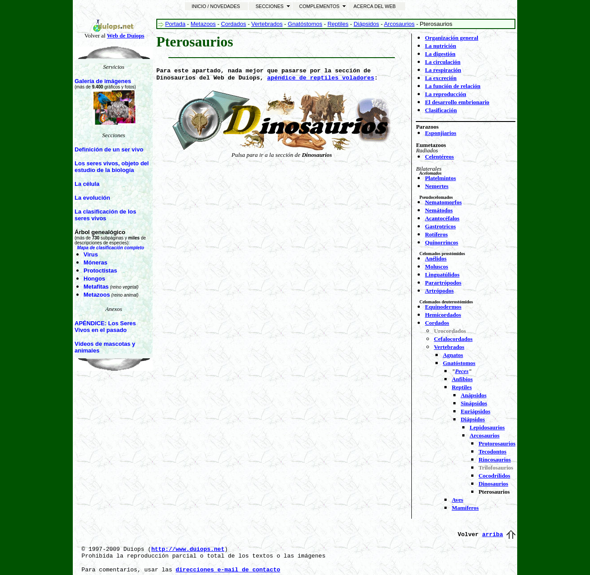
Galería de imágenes (103, 81)
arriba (492, 534)
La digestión (440, 53)
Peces (462, 371)
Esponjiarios (440, 133)
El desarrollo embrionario (457, 102)
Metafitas (96, 286)
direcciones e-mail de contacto (228, 570)
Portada (175, 24)
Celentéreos (439, 156)
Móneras (95, 262)
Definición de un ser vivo (109, 149)
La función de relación (452, 86)
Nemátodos (438, 210)
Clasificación (441, 110)
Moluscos (436, 266)
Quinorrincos (441, 242)
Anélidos (435, 258)
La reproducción (445, 94)
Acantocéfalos (442, 218)
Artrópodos (439, 290)
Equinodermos (443, 306)
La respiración (443, 70)
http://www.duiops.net (188, 549)
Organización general (451, 37)
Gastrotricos (440, 226)
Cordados (233, 24)
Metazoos (97, 294)
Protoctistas (100, 270)
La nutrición (440, 45)
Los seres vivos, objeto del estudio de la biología (112, 166)
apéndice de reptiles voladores (320, 78)
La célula (87, 183)
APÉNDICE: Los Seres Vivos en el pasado (105, 326)
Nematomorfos (443, 202)
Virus (91, 254)
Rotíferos (436, 234)
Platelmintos (440, 178)
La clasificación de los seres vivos (105, 215)
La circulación (442, 62)
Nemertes (436, 186)
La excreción (440, 78)
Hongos (94, 278)
